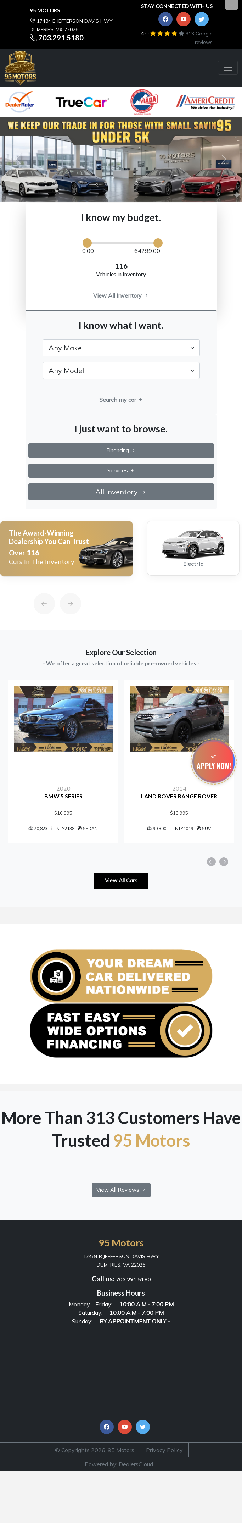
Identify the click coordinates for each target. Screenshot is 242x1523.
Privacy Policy (164, 1449)
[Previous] (37, 587)
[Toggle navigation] (228, 68)
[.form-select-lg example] (121, 347)
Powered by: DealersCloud (119, 1464)
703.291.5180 (61, 37)
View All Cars (121, 880)
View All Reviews (121, 1189)
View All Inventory (121, 295)
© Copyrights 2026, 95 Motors (94, 1449)
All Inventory (121, 491)
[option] (66, 548)
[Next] (63, 587)
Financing (121, 450)
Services (121, 470)
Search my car (121, 399)
